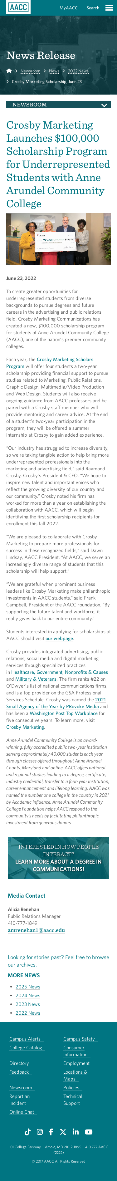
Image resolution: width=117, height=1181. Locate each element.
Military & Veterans (35, 679)
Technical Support (72, 1099)
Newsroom (30, 70)
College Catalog (25, 1047)
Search (93, 7)
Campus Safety (79, 1038)
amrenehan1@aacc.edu (36, 930)
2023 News (28, 1004)
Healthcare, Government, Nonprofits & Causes (59, 672)
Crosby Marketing (25, 727)
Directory (19, 1063)
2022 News (78, 70)
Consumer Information (75, 1051)
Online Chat (21, 1112)
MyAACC (69, 7)
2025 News (28, 986)
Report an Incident (19, 1099)
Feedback (19, 1072)
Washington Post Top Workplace (64, 713)
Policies (71, 1087)
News (54, 70)
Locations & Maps (75, 1075)
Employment (76, 1063)
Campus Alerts (25, 1038)
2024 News (28, 995)
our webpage (59, 638)
